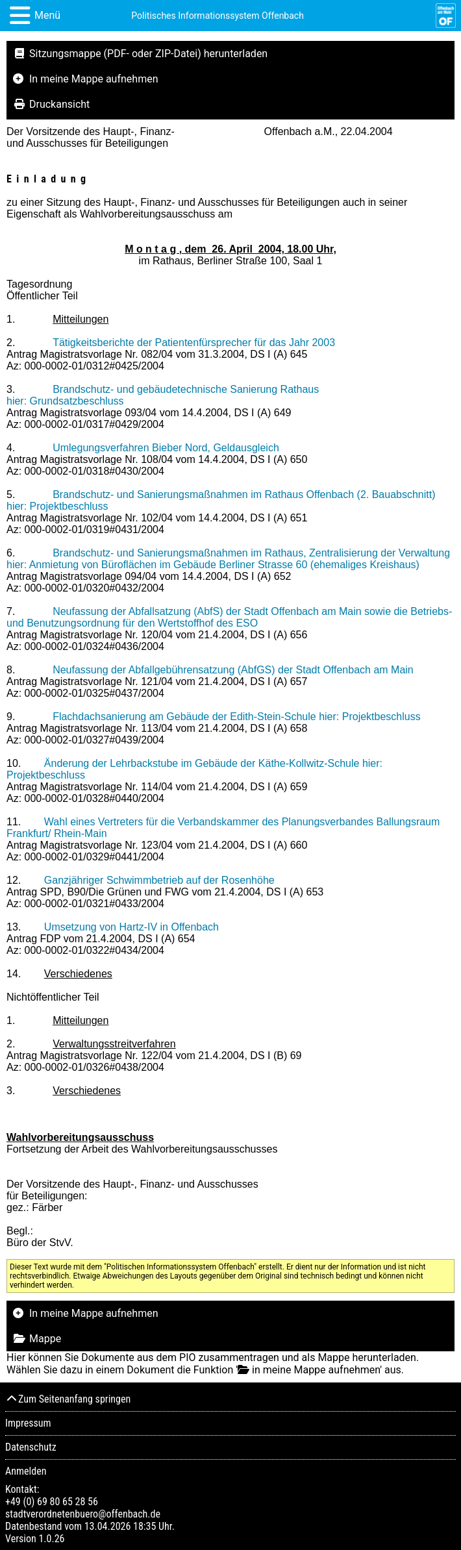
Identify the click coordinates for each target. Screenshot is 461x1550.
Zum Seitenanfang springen (68, 1399)
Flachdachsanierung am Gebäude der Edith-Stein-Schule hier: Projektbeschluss (237, 716)
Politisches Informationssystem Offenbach (217, 15)
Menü (47, 15)
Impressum (28, 1423)
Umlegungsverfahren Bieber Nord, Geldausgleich (166, 447)
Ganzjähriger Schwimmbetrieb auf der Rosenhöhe (159, 880)
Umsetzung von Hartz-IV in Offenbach (131, 926)
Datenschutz (30, 1447)
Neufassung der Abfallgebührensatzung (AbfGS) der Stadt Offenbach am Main (233, 669)
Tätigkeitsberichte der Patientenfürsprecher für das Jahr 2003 (194, 342)
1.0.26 (51, 1538)
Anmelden (25, 1471)
